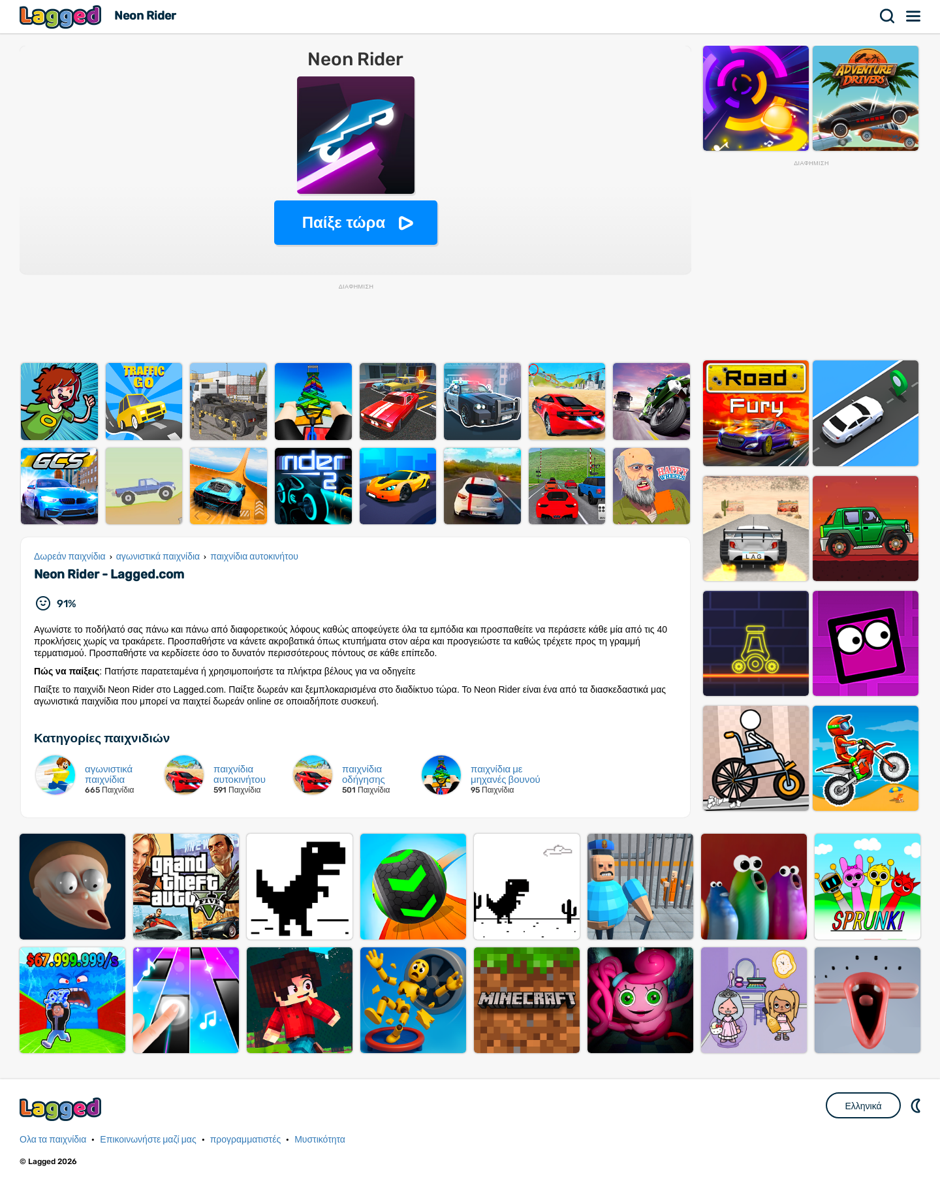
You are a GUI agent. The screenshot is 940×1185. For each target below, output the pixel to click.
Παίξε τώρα (343, 222)
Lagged (62, 16)
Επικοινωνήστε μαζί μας (148, 1139)
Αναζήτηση (888, 16)
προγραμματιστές (245, 1139)
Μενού (914, 16)
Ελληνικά (863, 1106)
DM (917, 1105)
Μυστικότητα (319, 1139)
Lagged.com (62, 1109)
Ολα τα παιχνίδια (53, 1139)
